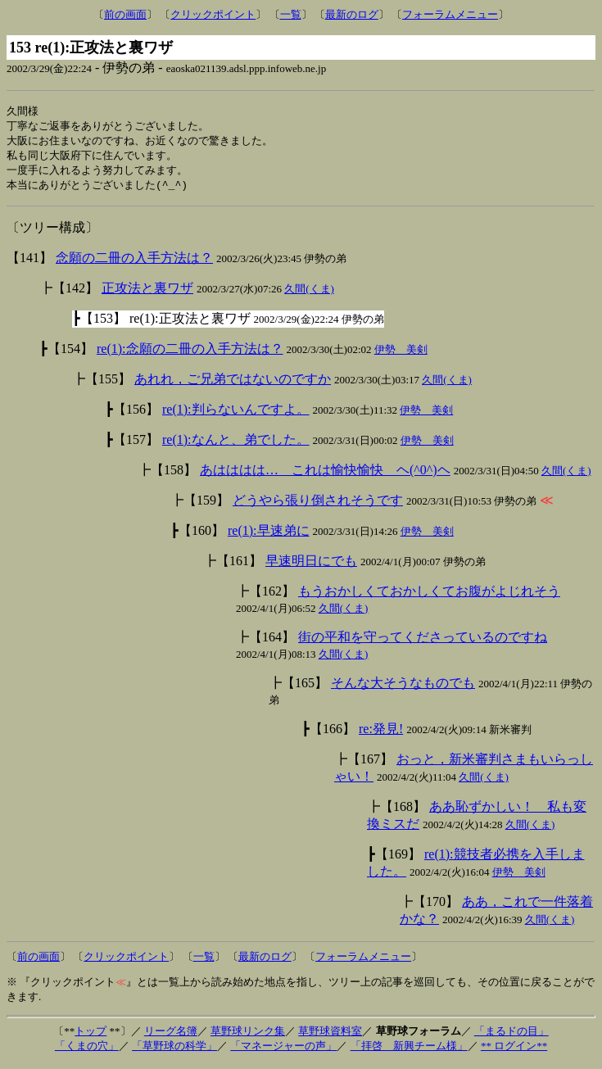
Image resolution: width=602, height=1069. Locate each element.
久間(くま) (309, 294)
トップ (90, 1036)
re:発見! (381, 734)
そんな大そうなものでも (403, 688)
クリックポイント (213, 14)
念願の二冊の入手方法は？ (134, 263)
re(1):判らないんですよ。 (236, 414)
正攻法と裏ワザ (147, 293)
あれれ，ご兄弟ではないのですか (232, 384)
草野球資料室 (330, 1036)
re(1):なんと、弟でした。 (236, 444)
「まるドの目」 (511, 1036)
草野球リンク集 (247, 1036)
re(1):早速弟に (269, 535)
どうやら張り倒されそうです (318, 505)
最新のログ (351, 14)
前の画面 (125, 14)
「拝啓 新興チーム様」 (409, 1050)
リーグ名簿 (170, 1036)
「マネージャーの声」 (283, 1050)
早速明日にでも (311, 566)
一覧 (290, 14)
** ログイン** (514, 1050)
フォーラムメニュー (450, 14)
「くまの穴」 (87, 1050)
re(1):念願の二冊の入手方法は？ (190, 353)
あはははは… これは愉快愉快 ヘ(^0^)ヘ (325, 475)
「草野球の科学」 (174, 1050)
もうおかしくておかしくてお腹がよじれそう (429, 596)
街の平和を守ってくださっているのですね (422, 642)
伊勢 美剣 (401, 354)
